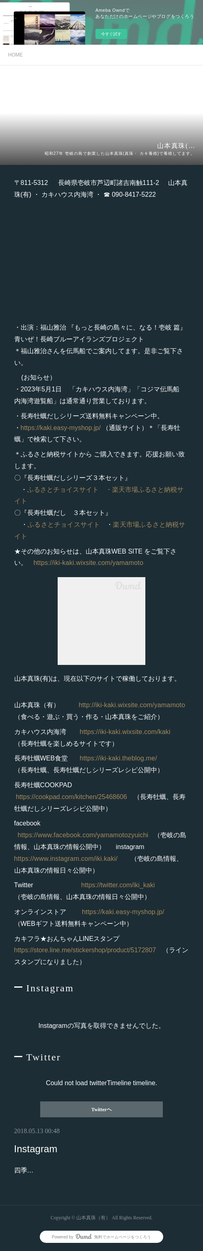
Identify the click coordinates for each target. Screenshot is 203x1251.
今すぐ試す (111, 34)
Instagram (36, 1148)
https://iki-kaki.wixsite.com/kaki (125, 731)
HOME (15, 55)
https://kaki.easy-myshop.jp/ (62, 427)
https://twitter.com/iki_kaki (118, 885)
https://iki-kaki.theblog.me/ (118, 758)
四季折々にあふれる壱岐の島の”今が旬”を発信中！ (88, 1170)
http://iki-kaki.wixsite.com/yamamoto (132, 705)
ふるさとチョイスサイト (63, 489)
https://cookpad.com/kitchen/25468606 (71, 796)
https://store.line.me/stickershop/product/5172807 (85, 950)
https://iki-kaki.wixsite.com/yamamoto (89, 562)
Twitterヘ (101, 1109)
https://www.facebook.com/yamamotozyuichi (83, 835)
